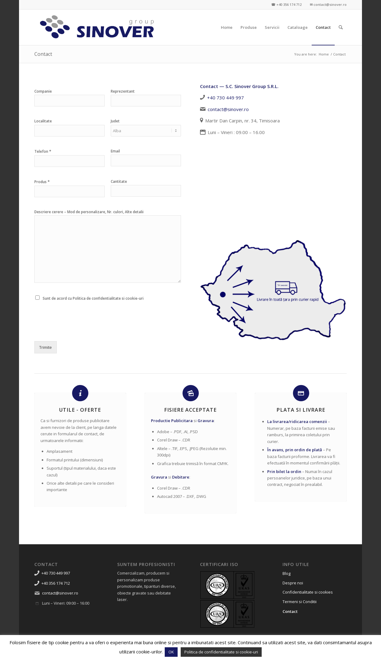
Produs (42, 181)
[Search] (341, 27)
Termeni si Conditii (300, 601)
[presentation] (81, 331)
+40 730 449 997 (225, 97)
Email (115, 151)
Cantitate (119, 181)
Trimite (45, 347)
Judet (115, 121)
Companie (43, 91)
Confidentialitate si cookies (308, 592)
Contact (43, 54)
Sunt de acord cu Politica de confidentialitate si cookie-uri (93, 298)
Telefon (42, 151)
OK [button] (171, 652)
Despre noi (293, 583)
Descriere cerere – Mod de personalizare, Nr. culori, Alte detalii (89, 212)
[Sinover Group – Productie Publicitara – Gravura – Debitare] (97, 27)
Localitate (43, 121)
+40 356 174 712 (55, 583)
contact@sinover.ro (228, 109)
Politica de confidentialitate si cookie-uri (221, 652)
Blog (287, 573)
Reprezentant (123, 91)
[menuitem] (227, 27)
